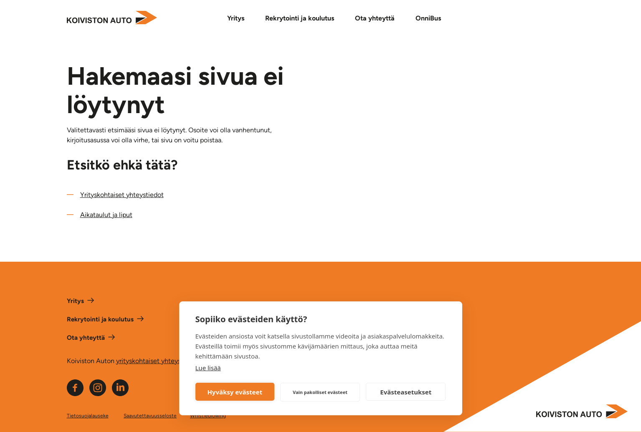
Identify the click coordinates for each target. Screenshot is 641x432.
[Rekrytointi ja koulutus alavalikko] (303, 18)
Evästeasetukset (405, 392)
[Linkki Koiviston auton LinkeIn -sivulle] (120, 394)
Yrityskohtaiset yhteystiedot (122, 195)
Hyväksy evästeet (234, 392)
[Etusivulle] (112, 18)
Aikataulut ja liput (106, 215)
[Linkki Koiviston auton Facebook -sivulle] (75, 394)
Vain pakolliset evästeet (320, 392)
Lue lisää (208, 368)
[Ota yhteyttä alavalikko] (378, 18)
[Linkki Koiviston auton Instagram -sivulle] (97, 394)
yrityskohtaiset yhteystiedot (157, 361)
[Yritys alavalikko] (239, 18)
